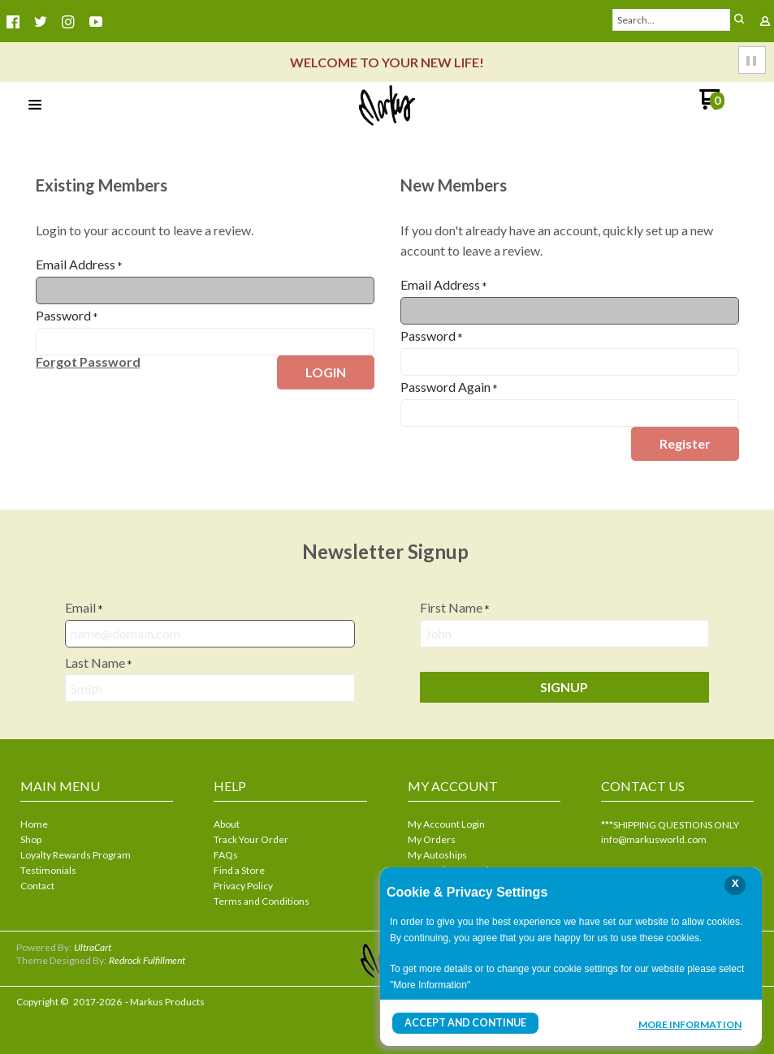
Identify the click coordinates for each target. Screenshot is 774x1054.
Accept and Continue (464, 1023)
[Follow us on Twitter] (40, 21)
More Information (690, 1024)
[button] (739, 20)
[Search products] (671, 20)
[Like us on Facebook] (12, 21)
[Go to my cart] (711, 105)
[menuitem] (96, 825)
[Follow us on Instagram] (68, 21)
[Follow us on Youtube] (95, 21)
